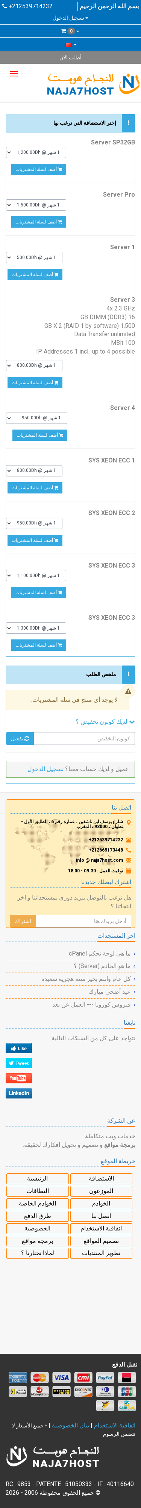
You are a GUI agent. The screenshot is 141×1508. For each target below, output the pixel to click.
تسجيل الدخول (70, 18)
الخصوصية (37, 1228)
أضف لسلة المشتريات (38, 169)
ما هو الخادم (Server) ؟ (102, 966)
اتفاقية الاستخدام (101, 1228)
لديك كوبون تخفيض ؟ (105, 721)
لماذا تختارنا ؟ (37, 1253)
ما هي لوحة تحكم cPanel (100, 953)
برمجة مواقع (37, 1240)
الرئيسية (37, 1178)
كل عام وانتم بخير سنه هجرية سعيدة (86, 978)
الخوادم (101, 1203)
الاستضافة (101, 1178)
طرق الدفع (37, 1215)
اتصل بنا (101, 1215)
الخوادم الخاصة (37, 1203)
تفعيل (20, 738)
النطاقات (37, 1191)
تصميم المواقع (101, 1240)
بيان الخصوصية (70, 1425)
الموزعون (101, 1191)
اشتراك (23, 921)
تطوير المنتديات (101, 1253)
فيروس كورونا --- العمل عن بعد (91, 1004)
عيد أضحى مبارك (110, 991)
